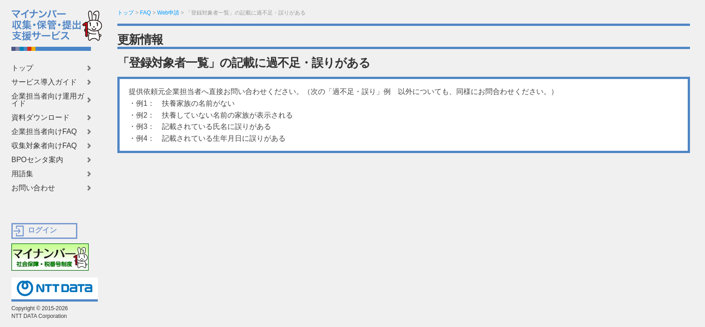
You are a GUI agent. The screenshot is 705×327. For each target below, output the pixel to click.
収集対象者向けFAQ (44, 145)
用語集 (22, 174)
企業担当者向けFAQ (44, 131)
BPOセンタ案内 (37, 160)
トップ (22, 68)
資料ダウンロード (40, 117)
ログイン (42, 230)
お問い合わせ (33, 188)
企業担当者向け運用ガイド (47, 100)
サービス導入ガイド (44, 82)
